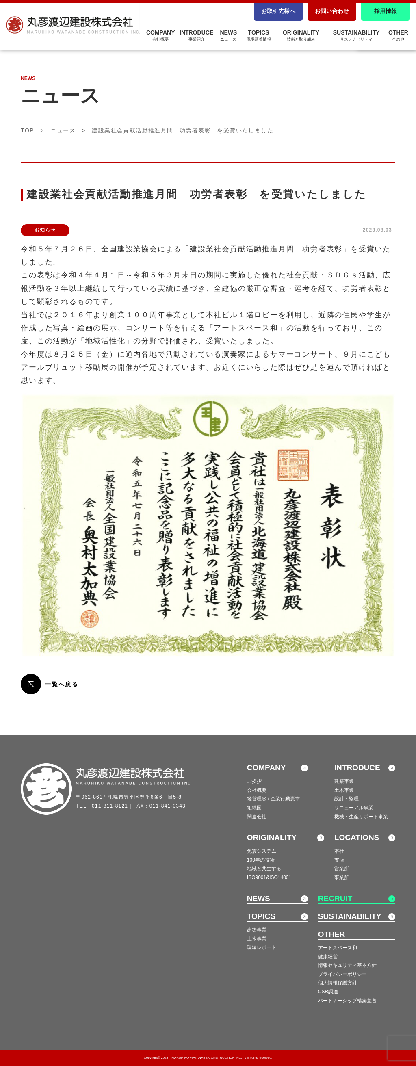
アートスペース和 (337, 948)
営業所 (341, 868)
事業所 (341, 877)
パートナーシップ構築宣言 (347, 1000)
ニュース (63, 130)
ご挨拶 (254, 781)
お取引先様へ (278, 11)
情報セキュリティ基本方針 (347, 965)
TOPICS (259, 35)
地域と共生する (264, 868)
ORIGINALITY (301, 35)
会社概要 (256, 790)
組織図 (254, 807)
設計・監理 (346, 799)
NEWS (228, 35)
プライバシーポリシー (342, 974)
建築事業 (344, 781)
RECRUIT (335, 898)
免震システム (261, 851)
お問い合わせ (332, 11)
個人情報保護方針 (337, 983)
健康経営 (328, 957)
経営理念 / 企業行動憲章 (273, 799)
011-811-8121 (110, 806)
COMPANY (160, 35)
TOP (27, 130)
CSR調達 (328, 991)
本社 (339, 851)
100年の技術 (261, 860)
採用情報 (385, 11)
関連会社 (256, 816)
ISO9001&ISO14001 (269, 877)
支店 (339, 860)
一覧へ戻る (61, 684)
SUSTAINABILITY (356, 35)
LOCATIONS (356, 837)
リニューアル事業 (353, 807)
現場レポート (261, 947)
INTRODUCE (196, 35)
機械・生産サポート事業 (361, 816)
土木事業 (344, 790)
